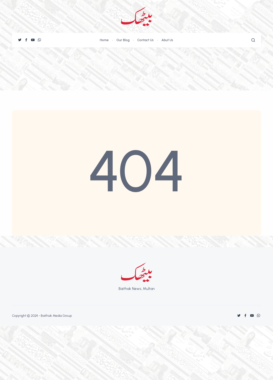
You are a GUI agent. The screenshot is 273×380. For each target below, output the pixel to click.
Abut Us (167, 40)
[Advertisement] (136, 76)
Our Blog (123, 40)
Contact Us (145, 40)
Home (104, 40)
